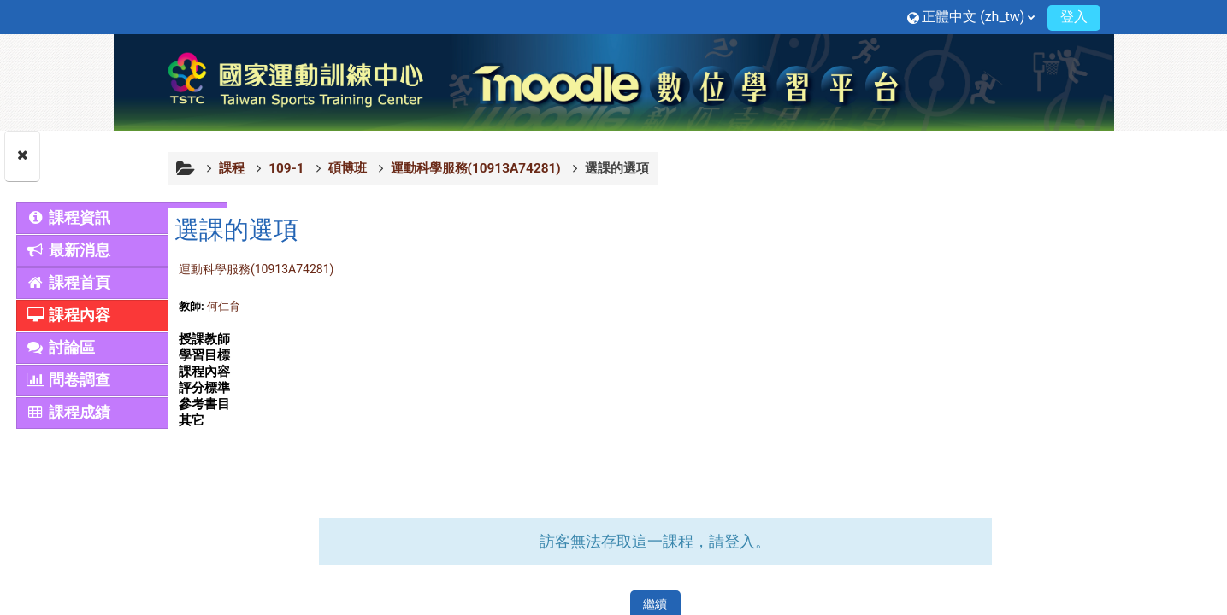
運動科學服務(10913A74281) (345, 269)
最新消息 (68, 250)
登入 (1074, 17)
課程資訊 (68, 217)
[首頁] (614, 81)
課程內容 (68, 315)
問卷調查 (68, 380)
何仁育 (312, 306)
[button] (971, 16)
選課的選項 (706, 168)
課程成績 (68, 412)
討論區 (61, 347)
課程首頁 (68, 282)
